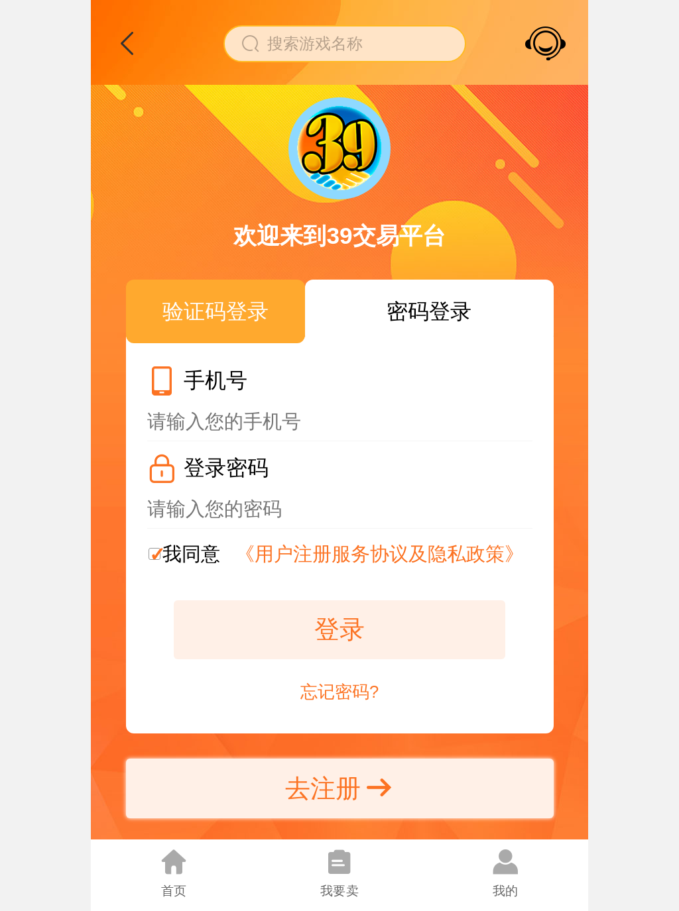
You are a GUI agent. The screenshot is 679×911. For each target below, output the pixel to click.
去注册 (339, 788)
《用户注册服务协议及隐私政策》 (379, 553)
